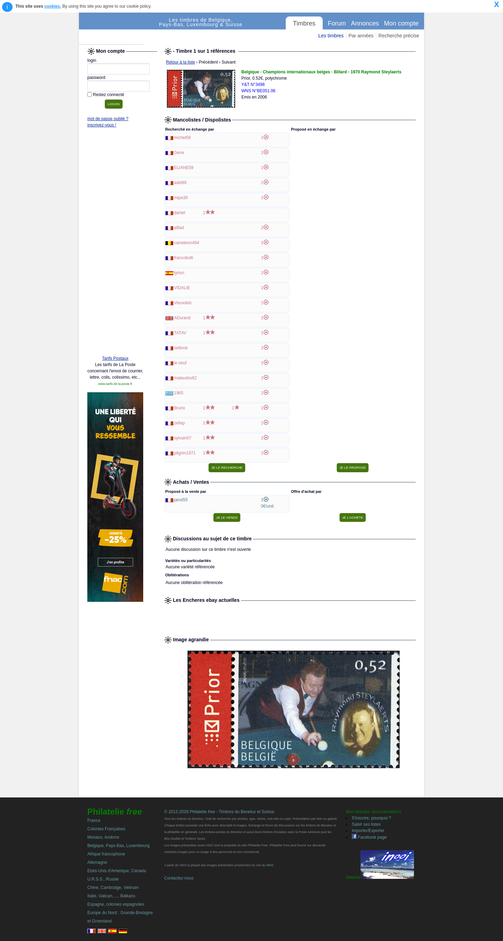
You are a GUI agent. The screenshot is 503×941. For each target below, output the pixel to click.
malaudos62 (185, 377)
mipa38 (181, 197)
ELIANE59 (184, 167)
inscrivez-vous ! (101, 125)
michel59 (182, 137)
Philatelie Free (119, 29)
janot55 (181, 499)
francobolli (183, 257)
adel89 (180, 182)
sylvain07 (182, 438)
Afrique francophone (106, 854)
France (93, 820)
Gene (179, 152)
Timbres (304, 23)
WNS (270, 865)
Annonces (365, 23)
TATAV (180, 332)
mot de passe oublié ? (107, 118)
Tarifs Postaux (115, 358)
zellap (179, 423)
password (96, 77)
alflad (179, 227)
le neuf (180, 362)
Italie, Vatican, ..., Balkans (111, 895)
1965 (178, 393)
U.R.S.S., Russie (103, 879)
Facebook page (369, 837)
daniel (179, 212)
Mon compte (401, 23)
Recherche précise (398, 35)
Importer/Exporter (368, 830)
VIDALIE (182, 287)
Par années (361, 35)
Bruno (179, 408)
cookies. (52, 6)
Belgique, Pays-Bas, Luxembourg (118, 845)
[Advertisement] (115, 243)
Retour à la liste (180, 62)
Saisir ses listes (366, 824)
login (91, 60)
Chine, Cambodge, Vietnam (113, 887)
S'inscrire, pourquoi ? (371, 818)
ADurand (182, 317)
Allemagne (97, 862)
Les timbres (330, 35)
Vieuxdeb (182, 302)
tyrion (179, 272)
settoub (181, 347)
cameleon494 (186, 242)
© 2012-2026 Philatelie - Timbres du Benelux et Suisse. (219, 811)
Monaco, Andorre (103, 837)
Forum (337, 23)
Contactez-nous (179, 878)
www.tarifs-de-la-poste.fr (115, 384)
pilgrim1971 (185, 453)
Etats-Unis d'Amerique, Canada (116, 870)
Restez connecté (108, 94)
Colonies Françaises (106, 828)
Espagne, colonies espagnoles (115, 904)
